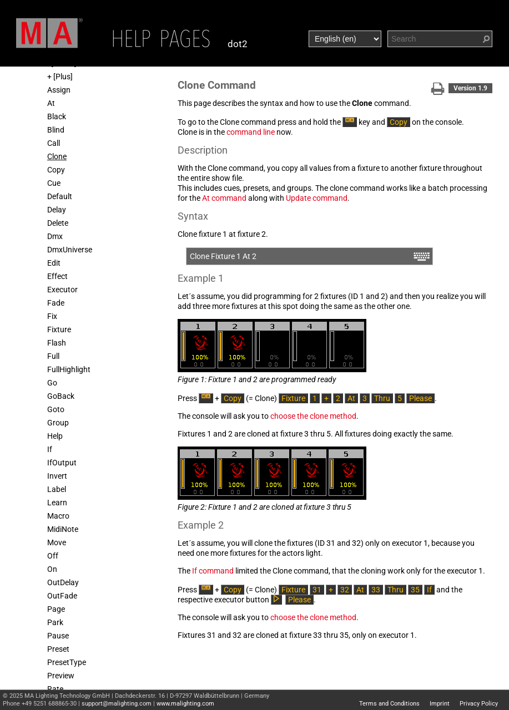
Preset (58, 649)
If (49, 449)
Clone (57, 156)
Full (53, 356)
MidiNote (62, 529)
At (51, 103)
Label (56, 489)
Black (56, 116)
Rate (55, 688)
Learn (57, 502)
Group (58, 422)
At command (224, 198)
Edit (54, 262)
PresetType (66, 662)
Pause (58, 635)
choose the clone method (313, 416)
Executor (62, 289)
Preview (60, 675)
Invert (57, 475)
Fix (52, 316)
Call (53, 143)
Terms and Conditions (389, 703)
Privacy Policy (479, 703)
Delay (56, 209)
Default (59, 196)
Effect (57, 276)
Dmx (55, 236)
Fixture (59, 329)
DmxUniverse (69, 249)
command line (250, 132)
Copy (56, 169)
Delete (57, 223)
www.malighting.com (185, 703)
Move (56, 542)
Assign (58, 89)
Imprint (440, 703)
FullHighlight (68, 369)
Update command (316, 198)
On (52, 569)
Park (55, 622)
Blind (55, 129)
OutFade (62, 595)
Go (52, 382)
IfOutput (62, 462)
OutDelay (63, 582)
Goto (55, 409)
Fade (55, 302)
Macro (58, 515)
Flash (56, 342)
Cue (54, 183)
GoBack (60, 396)
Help (55, 436)
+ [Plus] (60, 76)
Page (56, 609)
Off (52, 555)
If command (213, 570)
